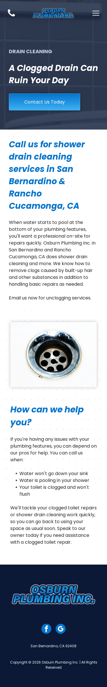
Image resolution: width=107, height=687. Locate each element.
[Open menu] (96, 13)
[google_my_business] (61, 629)
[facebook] (46, 629)
